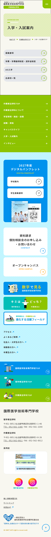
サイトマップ (9, 503)
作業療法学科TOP (24, 39)
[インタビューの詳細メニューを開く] (25, 143)
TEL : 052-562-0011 (13, 440)
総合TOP (12, 39)
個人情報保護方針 (10, 498)
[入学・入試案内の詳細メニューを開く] (25, 136)
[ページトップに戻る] (46, 528)
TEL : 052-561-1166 (13, 426)
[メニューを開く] (47, 4)
